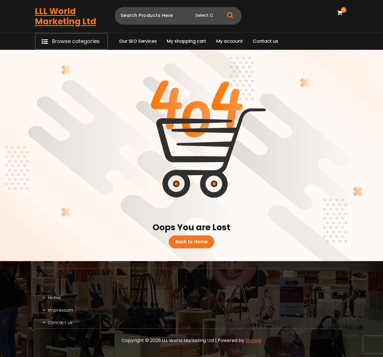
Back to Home (191, 242)
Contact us (60, 346)
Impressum (60, 333)
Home (54, 321)
